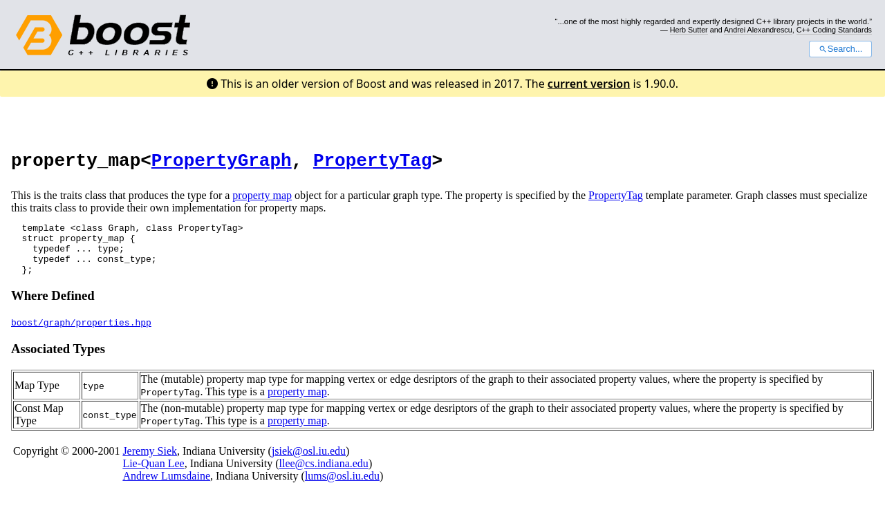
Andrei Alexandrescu (758, 30)
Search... (840, 49)
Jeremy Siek (149, 465)
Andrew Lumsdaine (166, 490)
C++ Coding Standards (834, 30)
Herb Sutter (689, 30)
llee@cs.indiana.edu (324, 478)
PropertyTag (372, 163)
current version (589, 83)
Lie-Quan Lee (153, 478)
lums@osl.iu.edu (342, 490)
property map (262, 199)
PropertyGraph (221, 163)
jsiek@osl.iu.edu (309, 465)
